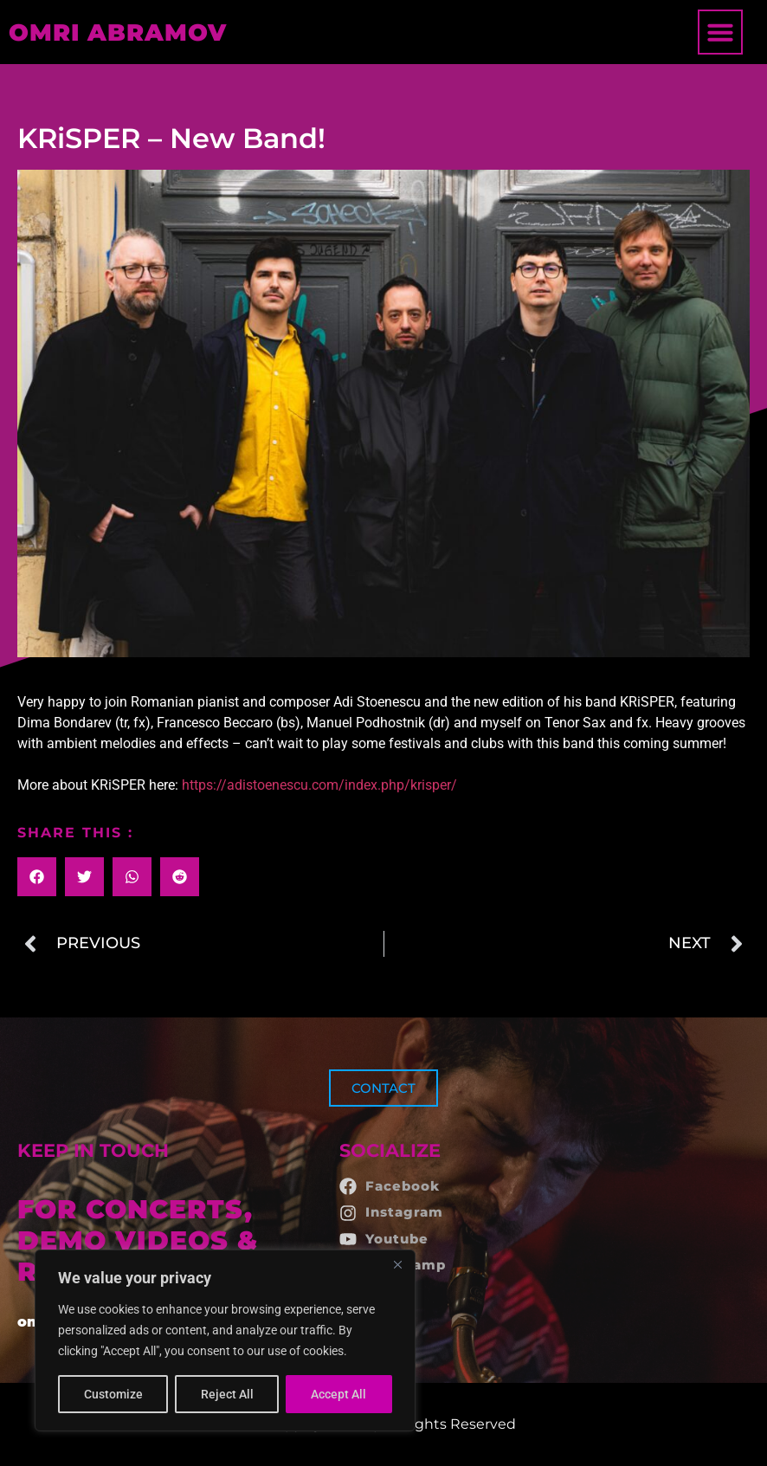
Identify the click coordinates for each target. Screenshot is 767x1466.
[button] (720, 32)
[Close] (397, 1264)
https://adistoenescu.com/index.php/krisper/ (319, 785)
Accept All (339, 1394)
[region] (225, 1340)
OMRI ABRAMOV (118, 32)
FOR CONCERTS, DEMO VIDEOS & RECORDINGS (137, 1240)
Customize (113, 1394)
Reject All (227, 1394)
